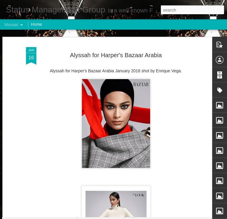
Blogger (132, 216)
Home (36, 24)
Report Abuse (149, 216)
